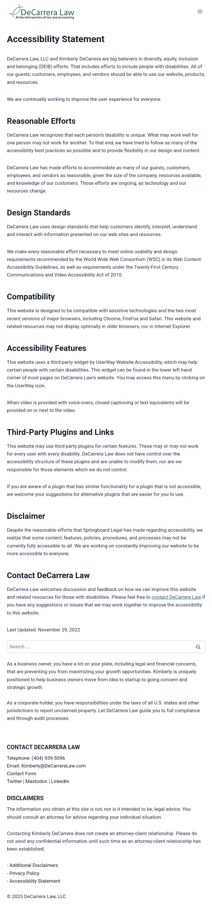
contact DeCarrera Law (176, 597)
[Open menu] (200, 11)
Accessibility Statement (34, 881)
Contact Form (21, 773)
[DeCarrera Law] (47, 11)
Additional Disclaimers (33, 865)
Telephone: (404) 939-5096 (36, 758)
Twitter (14, 781)
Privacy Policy (24, 873)
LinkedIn (60, 781)
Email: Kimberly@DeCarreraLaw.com (46, 766)
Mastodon (36, 781)
